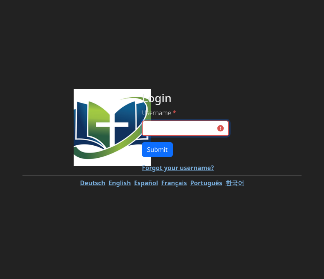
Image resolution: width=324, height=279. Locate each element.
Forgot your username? (178, 168)
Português (206, 183)
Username (156, 112)
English (120, 183)
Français (174, 183)
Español (146, 183)
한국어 (235, 183)
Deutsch (92, 183)
